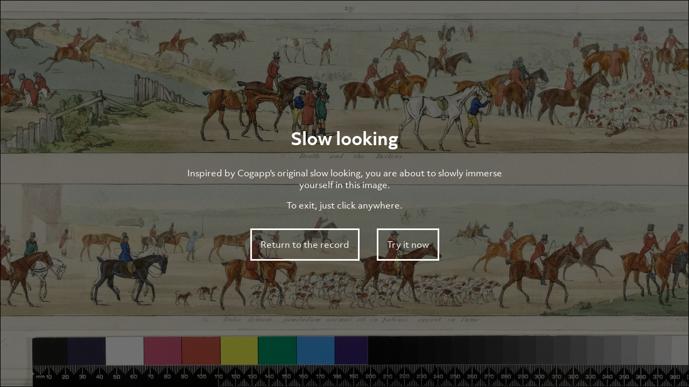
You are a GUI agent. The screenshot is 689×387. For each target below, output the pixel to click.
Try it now (408, 244)
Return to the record (305, 244)
